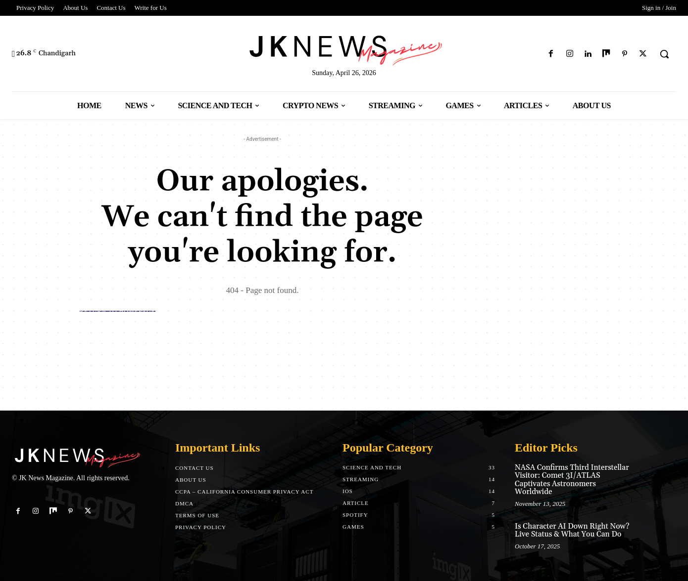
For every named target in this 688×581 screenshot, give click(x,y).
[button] (664, 54)
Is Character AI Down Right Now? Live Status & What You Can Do (572, 531)
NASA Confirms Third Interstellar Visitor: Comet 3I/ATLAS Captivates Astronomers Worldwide (572, 480)
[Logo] (344, 49)
